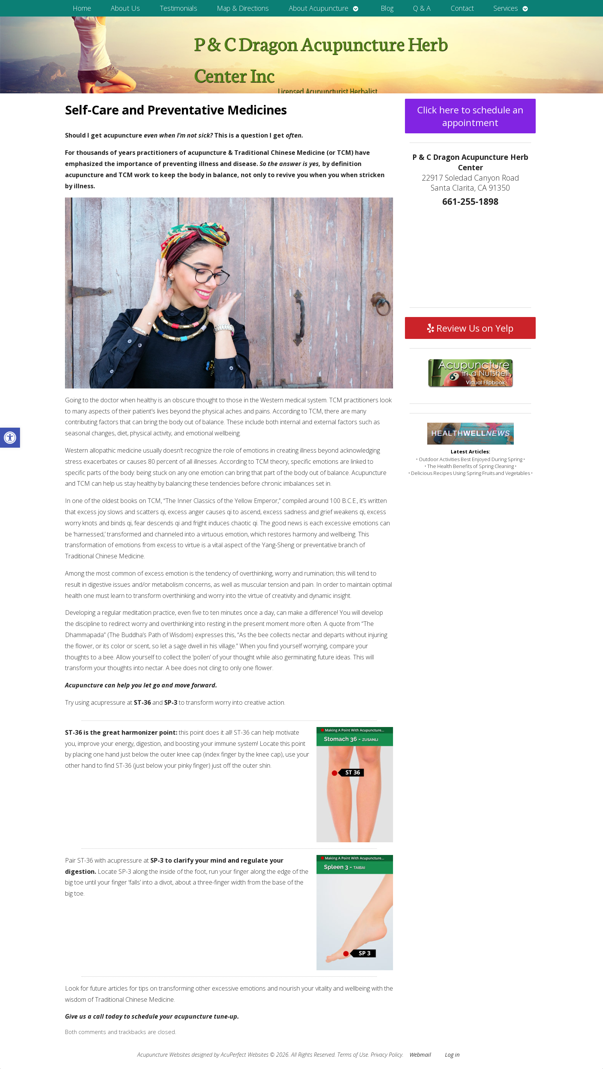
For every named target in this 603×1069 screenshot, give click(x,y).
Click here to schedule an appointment (470, 116)
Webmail (420, 1054)
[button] (10, 438)
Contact (462, 8)
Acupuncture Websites (163, 1054)
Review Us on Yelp (470, 328)
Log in (452, 1054)
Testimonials (178, 8)
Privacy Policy (386, 1054)
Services (505, 8)
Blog (387, 8)
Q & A (422, 8)
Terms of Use (352, 1054)
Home (82, 8)
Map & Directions (243, 8)
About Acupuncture (318, 8)
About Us (125, 8)
